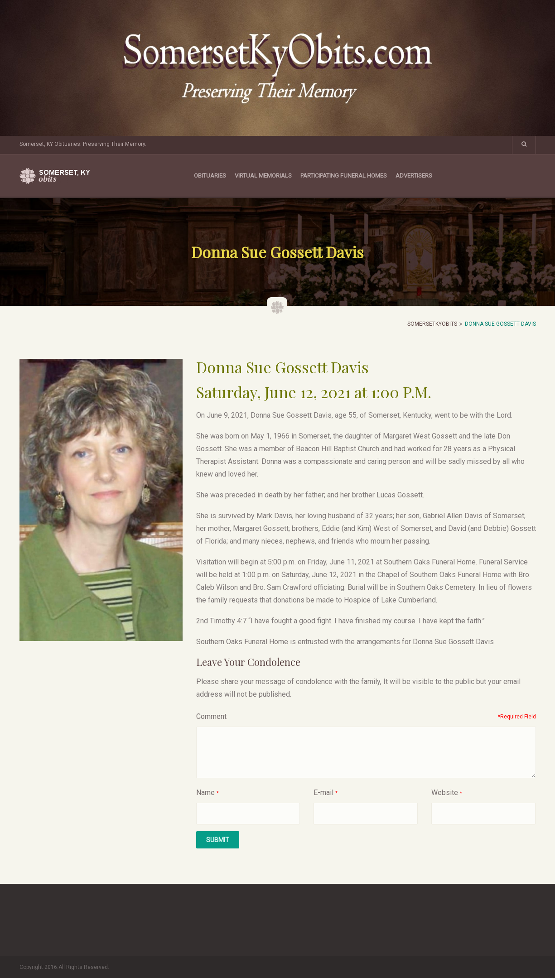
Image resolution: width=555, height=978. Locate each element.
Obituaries (210, 175)
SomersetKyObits (432, 324)
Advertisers (414, 175)
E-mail (323, 792)
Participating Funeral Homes (343, 175)
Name (205, 792)
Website (444, 792)
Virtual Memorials (263, 175)
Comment (211, 716)
